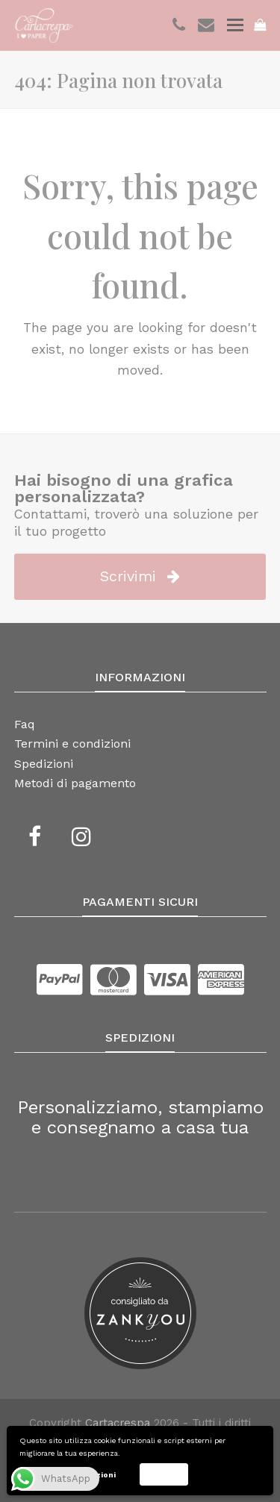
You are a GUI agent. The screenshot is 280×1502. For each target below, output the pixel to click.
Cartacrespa (117, 1423)
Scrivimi (140, 576)
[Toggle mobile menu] (235, 25)
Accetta (163, 1474)
